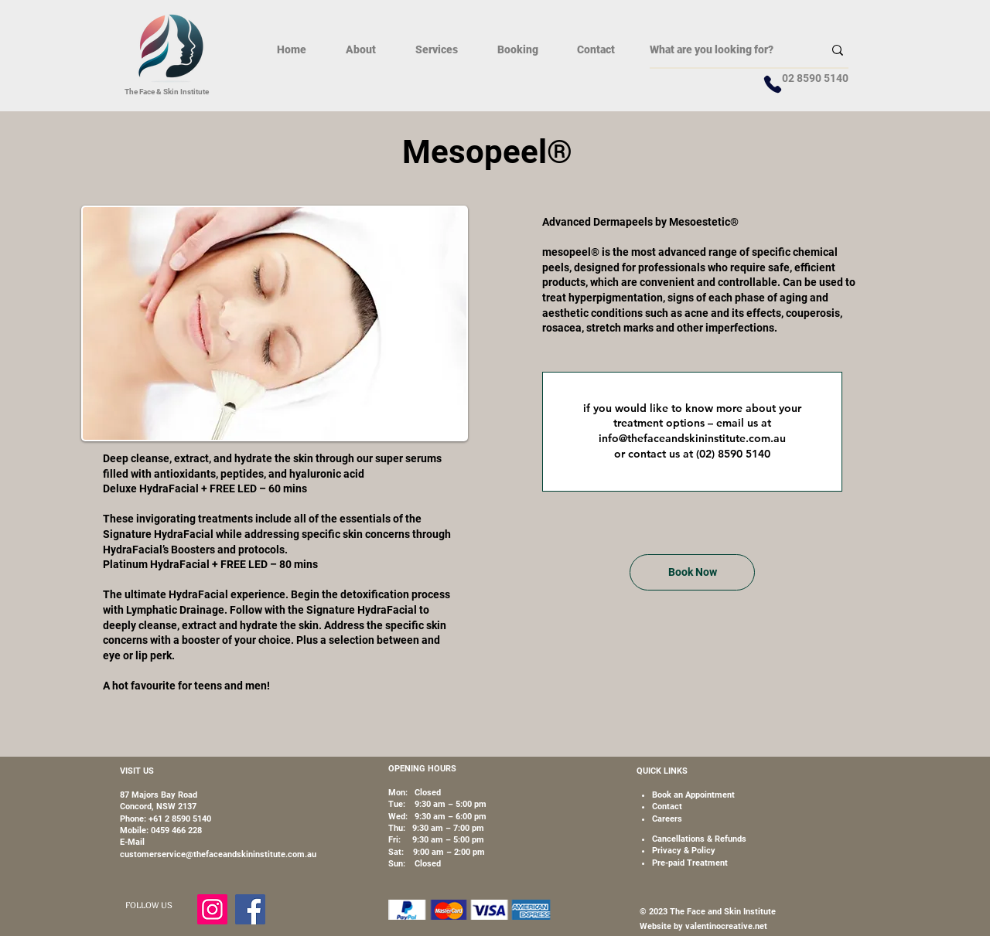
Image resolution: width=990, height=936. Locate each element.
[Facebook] (250, 909)
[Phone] (773, 84)
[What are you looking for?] (725, 50)
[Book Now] (692, 572)
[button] (436, 49)
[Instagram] (212, 909)
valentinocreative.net (725, 926)
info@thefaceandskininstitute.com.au (692, 438)
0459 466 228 (176, 830)
